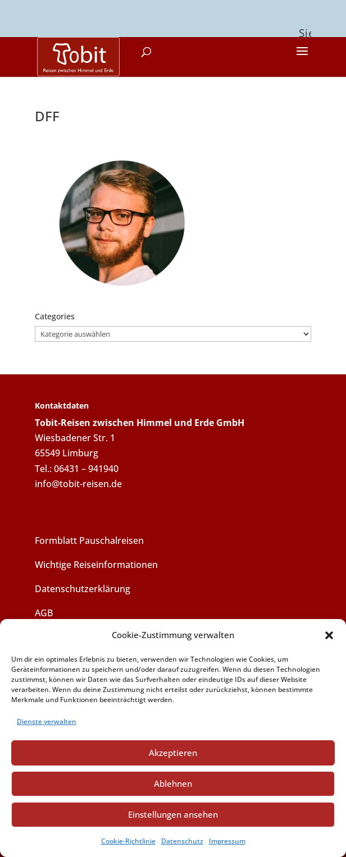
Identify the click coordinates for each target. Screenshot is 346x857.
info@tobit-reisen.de (78, 481)
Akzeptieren (173, 752)
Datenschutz (182, 841)
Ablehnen (173, 783)
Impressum (227, 841)
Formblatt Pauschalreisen (89, 538)
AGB (44, 610)
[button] (329, 635)
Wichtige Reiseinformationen (96, 562)
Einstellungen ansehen (173, 814)
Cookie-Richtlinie (128, 841)
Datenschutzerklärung (82, 586)
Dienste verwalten (46, 721)
